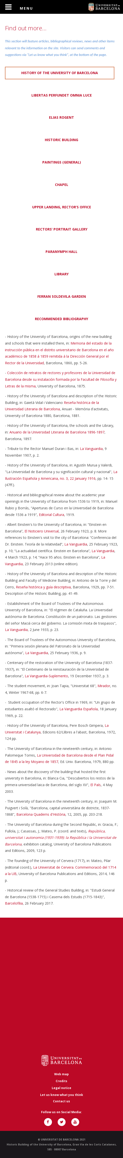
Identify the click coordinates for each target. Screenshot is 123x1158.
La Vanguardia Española (78, 709)
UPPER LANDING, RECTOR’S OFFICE (61, 207)
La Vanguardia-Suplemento (46, 676)
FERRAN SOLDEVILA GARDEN (61, 296)
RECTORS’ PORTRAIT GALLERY (61, 229)
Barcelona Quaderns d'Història (40, 814)
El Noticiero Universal (42, 531)
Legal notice (61, 1088)
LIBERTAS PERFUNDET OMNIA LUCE (61, 95)
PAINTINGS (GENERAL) (61, 162)
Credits (61, 1081)
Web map (61, 1074)
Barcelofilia (14, 903)
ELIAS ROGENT (61, 117)
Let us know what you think (61, 1095)
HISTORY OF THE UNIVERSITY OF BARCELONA (59, 72)
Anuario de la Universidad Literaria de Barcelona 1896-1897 (56, 432)
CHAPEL (61, 184)
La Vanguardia (91, 448)
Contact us (61, 1101)
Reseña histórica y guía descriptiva (43, 587)
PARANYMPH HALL (61, 251)
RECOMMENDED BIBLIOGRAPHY (61, 318)
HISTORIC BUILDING (61, 139)
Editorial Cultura (51, 514)
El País (95, 784)
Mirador (104, 685)
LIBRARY (61, 274)
